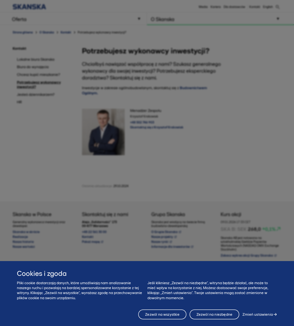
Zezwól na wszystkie (162, 317)
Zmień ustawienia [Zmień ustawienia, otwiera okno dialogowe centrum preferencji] (257, 316)
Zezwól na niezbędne (214, 317)
